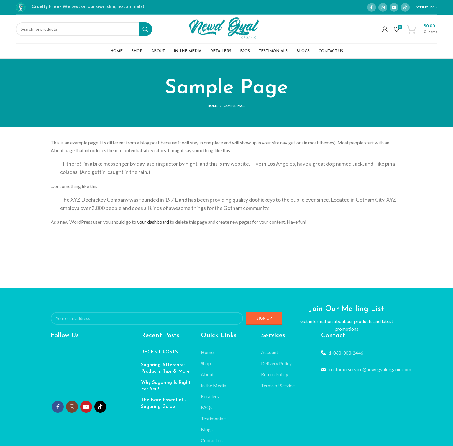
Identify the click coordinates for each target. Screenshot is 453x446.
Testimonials (213, 421)
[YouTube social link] (394, 7)
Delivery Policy (276, 366)
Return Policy (274, 378)
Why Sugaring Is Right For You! (166, 389)
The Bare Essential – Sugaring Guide (164, 406)
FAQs (206, 411)
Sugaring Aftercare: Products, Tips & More (165, 371)
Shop (206, 366)
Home (213, 109)
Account (269, 355)
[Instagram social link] (382, 7)
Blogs (207, 433)
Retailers (210, 399)
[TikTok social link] (405, 7)
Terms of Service (278, 388)
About (207, 378)
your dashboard (153, 225)
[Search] (84, 31)
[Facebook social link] (371, 7)
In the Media (213, 388)
